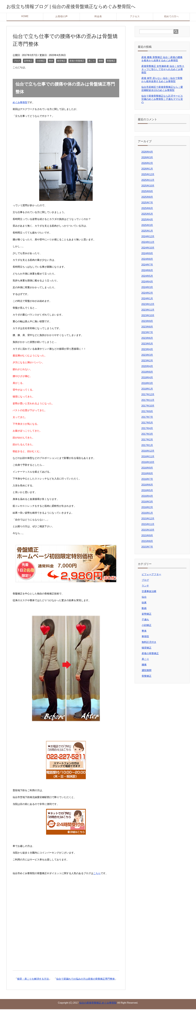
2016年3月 (147, 502)
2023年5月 (147, 344)
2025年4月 (147, 220)
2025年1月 (147, 231)
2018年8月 (147, 372)
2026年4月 (147, 152)
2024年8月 (147, 259)
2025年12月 (147, 175)
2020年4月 (147, 367)
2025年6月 (147, 209)
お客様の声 (61, 17)
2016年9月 (147, 468)
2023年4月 (147, 350)
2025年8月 (147, 197)
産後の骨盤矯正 (76, 61)
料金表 (98, 17)
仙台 (144, 597)
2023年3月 (147, 355)
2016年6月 (147, 485)
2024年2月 (147, 293)
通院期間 (146, 671)
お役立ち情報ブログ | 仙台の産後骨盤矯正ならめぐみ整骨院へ (83, 7)
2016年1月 (147, 513)
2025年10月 (147, 186)
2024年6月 (147, 271)
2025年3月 (147, 226)
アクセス (135, 17)
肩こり (91, 61)
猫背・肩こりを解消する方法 (33, 979)
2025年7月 (147, 203)
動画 (144, 609)
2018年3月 (147, 384)
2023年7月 (147, 333)
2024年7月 (147, 265)
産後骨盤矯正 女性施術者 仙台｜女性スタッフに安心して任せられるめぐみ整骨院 (162, 70)
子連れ (145, 620)
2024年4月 (147, 282)
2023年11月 (147, 310)
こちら (97, 874)
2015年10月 (147, 530)
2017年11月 (147, 401)
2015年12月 (147, 519)
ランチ (145, 586)
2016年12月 (147, 451)
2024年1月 (147, 299)
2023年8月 (147, 327)
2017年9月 (147, 412)
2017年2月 (147, 440)
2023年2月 (147, 361)
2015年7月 (147, 547)
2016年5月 (147, 491)
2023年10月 (147, 316)
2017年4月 (147, 429)
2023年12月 (147, 305)
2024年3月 (147, 288)
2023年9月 (147, 322)
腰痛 (101, 61)
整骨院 (145, 637)
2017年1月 (147, 446)
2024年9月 (147, 254)
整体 (51, 61)
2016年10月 (147, 463)
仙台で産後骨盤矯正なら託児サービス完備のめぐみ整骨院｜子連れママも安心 (162, 99)
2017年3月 (147, 434)
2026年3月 (147, 158)
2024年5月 (147, 276)
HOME (25, 17)
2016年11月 (147, 457)
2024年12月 (147, 237)
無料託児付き (149, 643)
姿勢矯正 (28, 61)
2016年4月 (147, 496)
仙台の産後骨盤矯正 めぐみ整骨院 (97, 1003)
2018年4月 (147, 378)
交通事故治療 (149, 592)
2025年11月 (147, 180)
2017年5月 (147, 423)
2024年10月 (147, 248)
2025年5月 (147, 214)
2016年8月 (147, 474)
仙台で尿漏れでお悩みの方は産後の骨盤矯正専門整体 (85, 979)
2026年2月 (147, 164)
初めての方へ (171, 17)
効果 (144, 603)
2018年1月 (147, 389)
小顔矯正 (40, 61)
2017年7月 (147, 417)
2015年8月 (147, 542)
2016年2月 (147, 508)
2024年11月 (147, 243)
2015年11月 (147, 525)
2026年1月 (147, 169)
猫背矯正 (61, 61)
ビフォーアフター (151, 575)
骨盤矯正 (111, 61)
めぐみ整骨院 (20, 103)
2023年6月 (147, 338)
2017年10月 (147, 406)
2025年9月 (147, 192)
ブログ (17, 61)
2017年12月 (147, 395)
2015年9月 (147, 536)
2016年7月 (147, 480)
